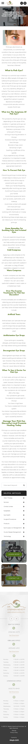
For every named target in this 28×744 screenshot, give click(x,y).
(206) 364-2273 (14, 632)
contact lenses (8, 506)
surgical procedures (10, 519)
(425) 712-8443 (14, 689)
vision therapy (8, 498)
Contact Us (14, 578)
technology (7, 536)
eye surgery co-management (13, 528)
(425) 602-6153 (14, 649)
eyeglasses (7, 510)
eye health (7, 515)
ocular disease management (12, 532)
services (6, 502)
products (6, 523)
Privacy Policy (14, 732)
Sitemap (14, 730)
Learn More (14, 554)
